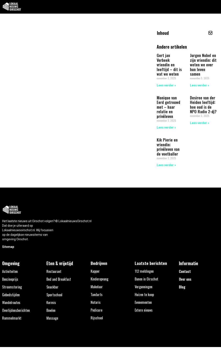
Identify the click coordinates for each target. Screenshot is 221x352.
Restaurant (53, 271)
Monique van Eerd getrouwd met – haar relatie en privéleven (168, 107)
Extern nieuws (144, 310)
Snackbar (52, 287)
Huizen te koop (144, 294)
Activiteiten (10, 271)
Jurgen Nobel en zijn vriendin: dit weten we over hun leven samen (203, 65)
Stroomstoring (12, 287)
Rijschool (97, 317)
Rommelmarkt (11, 318)
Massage (52, 318)
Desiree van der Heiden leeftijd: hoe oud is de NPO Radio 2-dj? (203, 105)
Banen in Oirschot (146, 279)
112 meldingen (144, 271)
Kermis (51, 302)
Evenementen (143, 302)
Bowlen (50, 310)
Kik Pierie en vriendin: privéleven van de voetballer (168, 147)
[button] (215, 6)
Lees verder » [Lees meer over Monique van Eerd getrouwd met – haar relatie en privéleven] (166, 127)
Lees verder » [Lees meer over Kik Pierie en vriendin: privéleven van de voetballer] (166, 165)
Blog (182, 287)
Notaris (96, 302)
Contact (185, 271)
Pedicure (96, 310)
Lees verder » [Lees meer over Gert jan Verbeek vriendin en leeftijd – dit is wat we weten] (166, 85)
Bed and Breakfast (58, 279)
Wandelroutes (11, 302)
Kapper (95, 271)
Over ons (185, 279)
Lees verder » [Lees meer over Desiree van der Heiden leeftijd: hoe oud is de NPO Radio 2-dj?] (199, 123)
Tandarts (97, 294)
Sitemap (8, 246)
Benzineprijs (10, 279)
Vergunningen (143, 286)
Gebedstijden (11, 294)
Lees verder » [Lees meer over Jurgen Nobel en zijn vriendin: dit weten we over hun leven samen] (199, 85)
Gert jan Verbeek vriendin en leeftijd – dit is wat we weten (169, 65)
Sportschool (54, 294)
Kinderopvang (99, 279)
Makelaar (97, 286)
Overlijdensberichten (16, 310)
